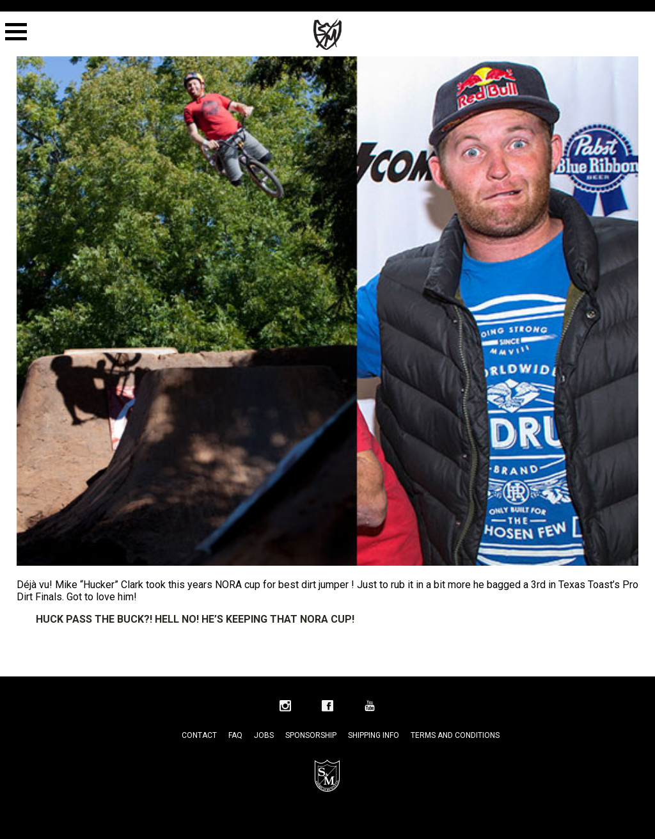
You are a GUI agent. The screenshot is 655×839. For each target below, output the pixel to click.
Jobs (264, 735)
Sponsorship (310, 735)
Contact (199, 735)
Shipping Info (373, 735)
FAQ (235, 735)
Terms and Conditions (455, 735)
